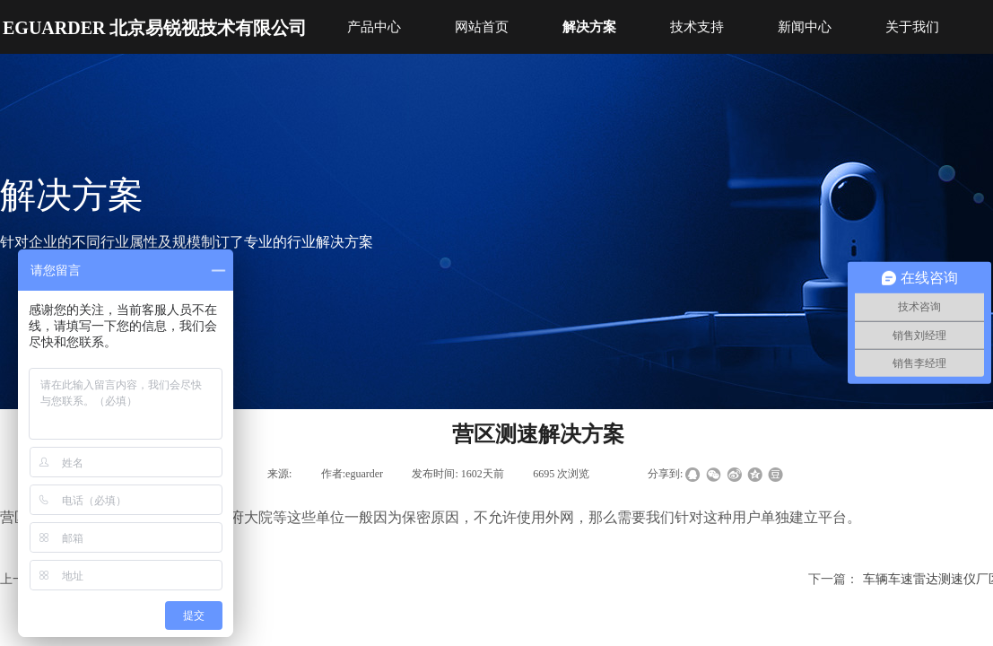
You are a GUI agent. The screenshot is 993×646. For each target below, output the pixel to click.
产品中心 (374, 27)
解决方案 (589, 27)
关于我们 (912, 27)
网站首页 (482, 27)
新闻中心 (805, 27)
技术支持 (697, 27)
